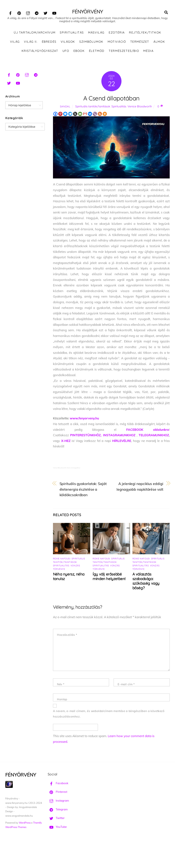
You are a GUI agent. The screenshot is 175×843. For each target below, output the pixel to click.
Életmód (96, 51)
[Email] (80, 114)
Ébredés (49, 42)
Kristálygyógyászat (40, 51)
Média (148, 51)
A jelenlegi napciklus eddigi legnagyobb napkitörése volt (140, 487)
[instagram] (28, 12)
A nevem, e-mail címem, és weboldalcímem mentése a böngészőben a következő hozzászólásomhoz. (109, 714)
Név (60, 685)
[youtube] (54, 12)
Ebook (79, 51)
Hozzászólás (67, 635)
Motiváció (117, 42)
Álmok (159, 42)
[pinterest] (19, 12)
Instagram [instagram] (58, 801)
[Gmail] (85, 114)
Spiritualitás (72, 33)
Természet (139, 42)
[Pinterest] (60, 114)
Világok (68, 42)
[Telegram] (70, 114)
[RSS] (100, 114)
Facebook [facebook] (58, 783)
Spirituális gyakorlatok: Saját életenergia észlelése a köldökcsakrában (83, 490)
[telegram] (36, 12)
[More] (105, 114)
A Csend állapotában (111, 98)
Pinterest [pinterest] (57, 792)
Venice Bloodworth (140, 106)
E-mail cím (126, 685)
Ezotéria (117, 33)
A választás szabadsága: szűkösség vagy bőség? (145, 581)
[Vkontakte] (90, 114)
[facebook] (10, 12)
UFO (65, 51)
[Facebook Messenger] (65, 114)
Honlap (62, 700)
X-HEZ (66, 441)
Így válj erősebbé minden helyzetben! (109, 577)
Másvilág (96, 33)
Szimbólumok (91, 42)
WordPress (25, 823)
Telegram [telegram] (58, 809)
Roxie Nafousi (62, 559)
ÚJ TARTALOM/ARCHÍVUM (35, 33)
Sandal (65, 106)
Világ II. (30, 42)
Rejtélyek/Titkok (145, 33)
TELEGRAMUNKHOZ (154, 436)
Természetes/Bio (124, 51)
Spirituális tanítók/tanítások (92, 106)
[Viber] (95, 114)
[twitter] (45, 12)
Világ (15, 42)
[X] (75, 114)
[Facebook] (55, 114)
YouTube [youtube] (57, 827)
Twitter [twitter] (56, 818)
